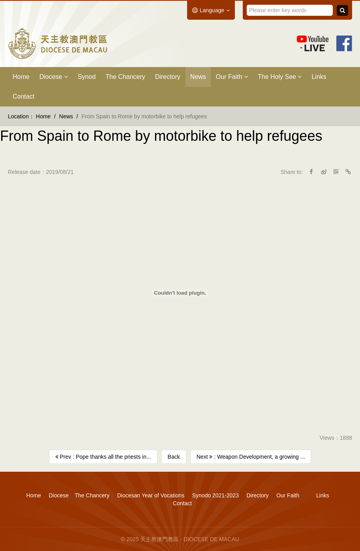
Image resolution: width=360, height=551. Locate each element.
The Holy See (280, 76)
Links (318, 76)
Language (211, 10)
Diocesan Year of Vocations (150, 495)
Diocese (53, 76)
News (198, 76)
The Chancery (125, 76)
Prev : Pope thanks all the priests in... (103, 457)
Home (21, 76)
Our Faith (232, 76)
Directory (167, 76)
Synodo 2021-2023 (215, 495)
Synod (87, 76)
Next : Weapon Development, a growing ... (251, 457)
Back (174, 457)
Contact (23, 96)
